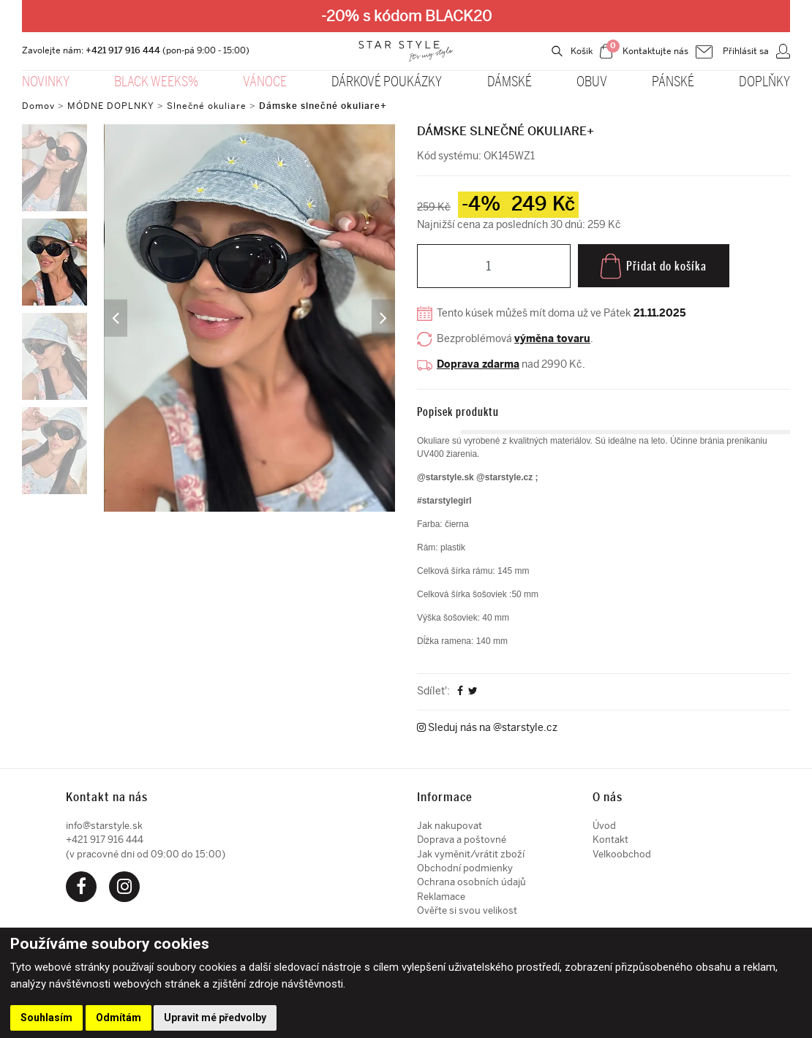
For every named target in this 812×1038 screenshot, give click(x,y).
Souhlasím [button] (46, 1017)
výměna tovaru (552, 339)
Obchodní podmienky (465, 868)
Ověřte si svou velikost (467, 910)
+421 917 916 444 (123, 50)
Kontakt (610, 839)
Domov (38, 106)
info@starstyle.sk (104, 825)
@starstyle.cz (505, 477)
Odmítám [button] (118, 1017)
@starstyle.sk (445, 477)
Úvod (604, 825)
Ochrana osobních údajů (471, 881)
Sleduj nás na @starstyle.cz (487, 728)
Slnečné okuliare (207, 106)
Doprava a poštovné (461, 839)
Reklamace (441, 896)
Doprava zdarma (478, 365)
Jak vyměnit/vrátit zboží (471, 854)
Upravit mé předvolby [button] (215, 1017)
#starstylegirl (444, 501)
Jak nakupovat (449, 825)
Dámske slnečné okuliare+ (323, 106)
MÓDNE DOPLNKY (110, 106)
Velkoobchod (622, 854)
